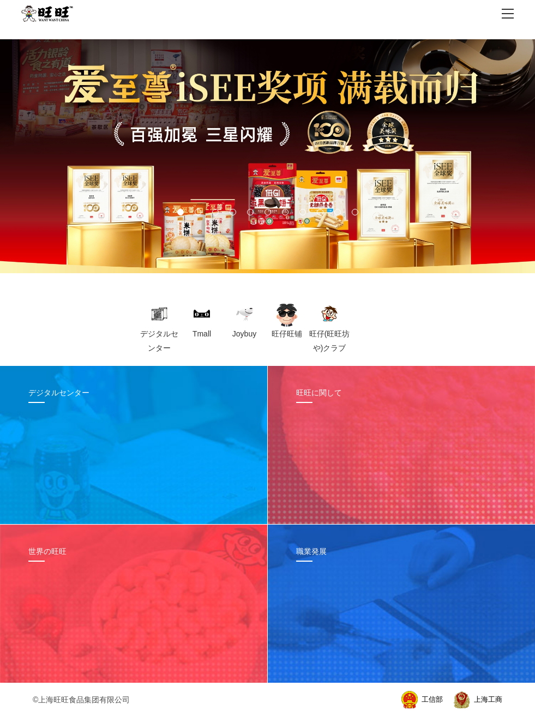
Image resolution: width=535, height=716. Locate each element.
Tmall (202, 333)
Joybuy (244, 333)
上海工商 (488, 699)
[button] (180, 212)
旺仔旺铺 (287, 333)
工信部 (432, 699)
